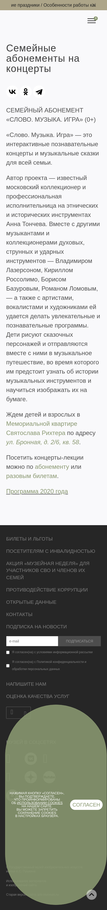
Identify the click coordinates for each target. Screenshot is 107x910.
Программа (22, 491)
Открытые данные (31, 602)
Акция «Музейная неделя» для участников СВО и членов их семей (48, 570)
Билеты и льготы (29, 539)
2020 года (53, 491)
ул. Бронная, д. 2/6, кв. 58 (42, 442)
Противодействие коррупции (47, 589)
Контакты (19, 614)
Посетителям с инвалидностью (50, 551)
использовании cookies (40, 803)
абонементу (52, 466)
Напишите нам (26, 684)
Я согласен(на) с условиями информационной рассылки (52, 652)
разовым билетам (31, 475)
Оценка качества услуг (38, 696)
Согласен (86, 805)
